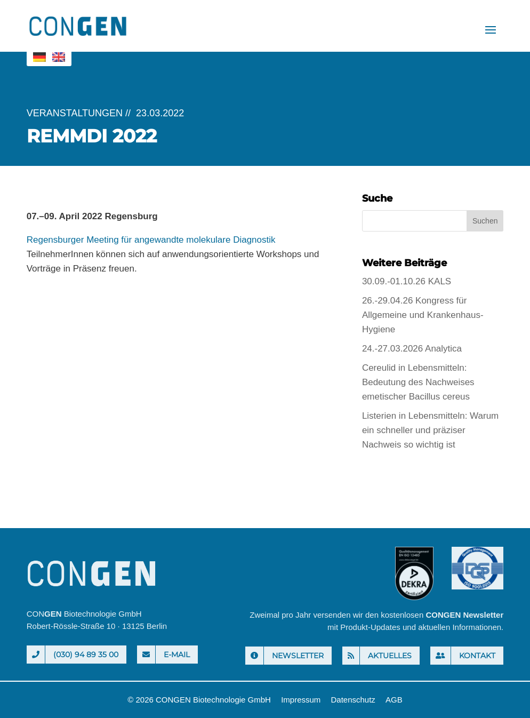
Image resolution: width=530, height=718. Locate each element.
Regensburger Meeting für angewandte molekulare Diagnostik (151, 240)
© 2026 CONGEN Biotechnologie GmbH (199, 699)
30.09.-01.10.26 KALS (406, 281)
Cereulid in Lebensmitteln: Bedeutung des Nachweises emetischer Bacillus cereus (418, 382)
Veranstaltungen (75, 113)
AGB (394, 699)
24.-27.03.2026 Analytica (412, 349)
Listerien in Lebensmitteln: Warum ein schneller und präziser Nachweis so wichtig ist (430, 430)
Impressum (300, 699)
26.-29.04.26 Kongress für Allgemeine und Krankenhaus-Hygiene (423, 315)
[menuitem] (39, 57)
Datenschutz (353, 699)
